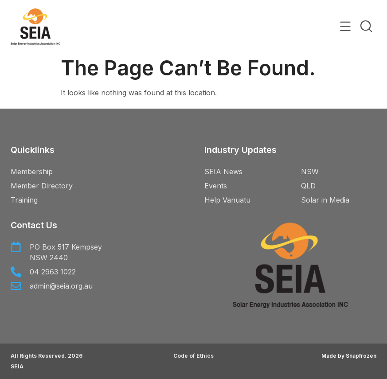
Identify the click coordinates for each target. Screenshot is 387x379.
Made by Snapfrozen (348, 355)
